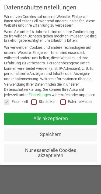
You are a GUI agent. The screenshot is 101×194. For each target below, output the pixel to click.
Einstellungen (40, 93)
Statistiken (44, 99)
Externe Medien (76, 99)
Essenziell (16, 99)
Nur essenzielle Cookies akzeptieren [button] (50, 151)
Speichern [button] (50, 132)
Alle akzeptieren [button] (50, 116)
